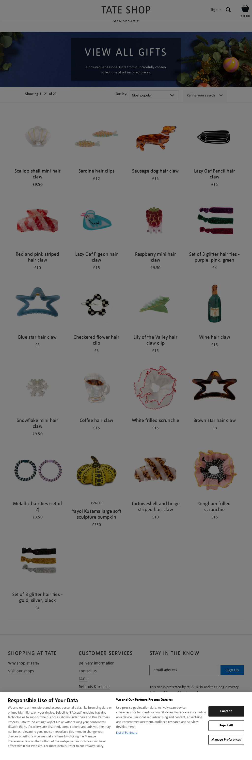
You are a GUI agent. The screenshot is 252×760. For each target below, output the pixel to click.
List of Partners (126, 733)
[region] (126, 726)
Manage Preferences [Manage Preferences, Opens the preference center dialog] (226, 739)
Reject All (226, 725)
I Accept (226, 711)
